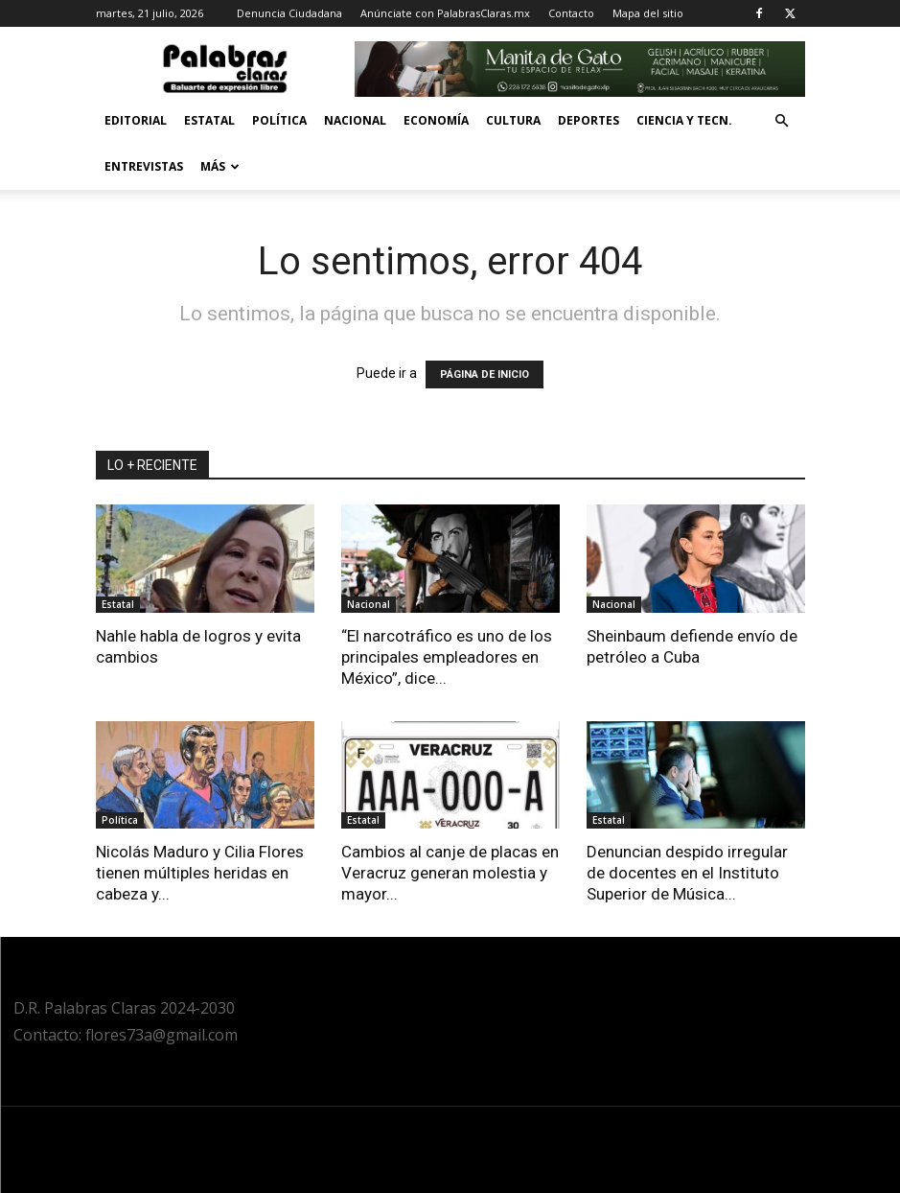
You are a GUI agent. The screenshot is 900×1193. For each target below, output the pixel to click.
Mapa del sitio (647, 13)
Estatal (209, 120)
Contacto (571, 13)
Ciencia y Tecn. (684, 120)
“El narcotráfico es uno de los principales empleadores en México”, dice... (446, 657)
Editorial (135, 120)
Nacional (355, 120)
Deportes (588, 120)
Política (279, 120)
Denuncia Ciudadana (289, 13)
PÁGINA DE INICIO (484, 374)
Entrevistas (143, 166)
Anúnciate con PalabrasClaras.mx (445, 13)
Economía (436, 120)
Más (220, 166)
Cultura (513, 120)
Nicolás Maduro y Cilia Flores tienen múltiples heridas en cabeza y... (200, 872)
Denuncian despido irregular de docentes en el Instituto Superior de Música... (687, 872)
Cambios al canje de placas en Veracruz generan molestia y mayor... (450, 872)
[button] (782, 121)
